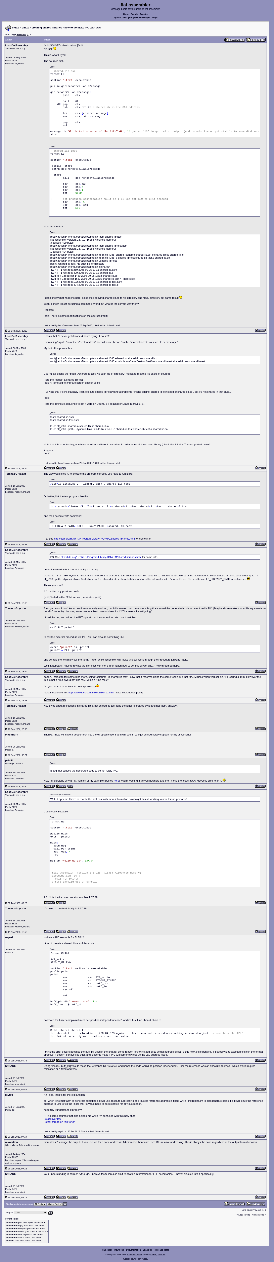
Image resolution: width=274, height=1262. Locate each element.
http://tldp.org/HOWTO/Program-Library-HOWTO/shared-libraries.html (94, 538)
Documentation (133, 1250)
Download (119, 1250)
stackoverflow (53, 1118)
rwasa (144, 1259)
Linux (25, 27)
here (116, 780)
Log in (155, 17)
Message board (161, 1250)
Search (134, 14)
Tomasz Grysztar (134, 1255)
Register (144, 14)
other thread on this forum (60, 1121)
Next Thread (258, 1215)
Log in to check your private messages (131, 17)
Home (126, 14)
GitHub (153, 1255)
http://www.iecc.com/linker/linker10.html (91, 692)
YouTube (161, 1255)
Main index (107, 1250)
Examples (147, 1250)
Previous (21, 34)
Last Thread (244, 1215)
